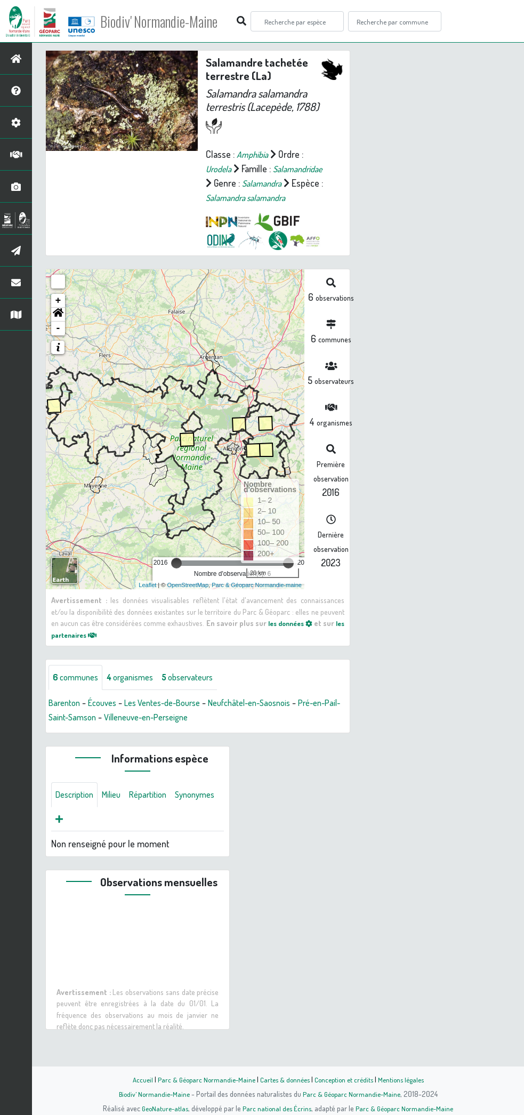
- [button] (58, 342)
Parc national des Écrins (276, 1108)
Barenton (66, 718)
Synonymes (77, 837)
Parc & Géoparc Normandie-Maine (201, 1079)
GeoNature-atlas (161, 1108)
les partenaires (83, 649)
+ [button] (58, 315)
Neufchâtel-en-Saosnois (272, 718)
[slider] (176, 577)
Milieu (117, 811)
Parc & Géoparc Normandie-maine (257, 599)
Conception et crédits (346, 1079)
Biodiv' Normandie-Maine (175, 21)
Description (76, 811)
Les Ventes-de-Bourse (175, 718)
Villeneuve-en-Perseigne (186, 732)
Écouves (108, 718)
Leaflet (147, 599)
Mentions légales (407, 1079)
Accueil (135, 1079)
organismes (137, 692)
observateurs (201, 692)
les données (296, 637)
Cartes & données (283, 1079)
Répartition (157, 811)
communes (78, 692)
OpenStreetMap (187, 599)
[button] (58, 329)
